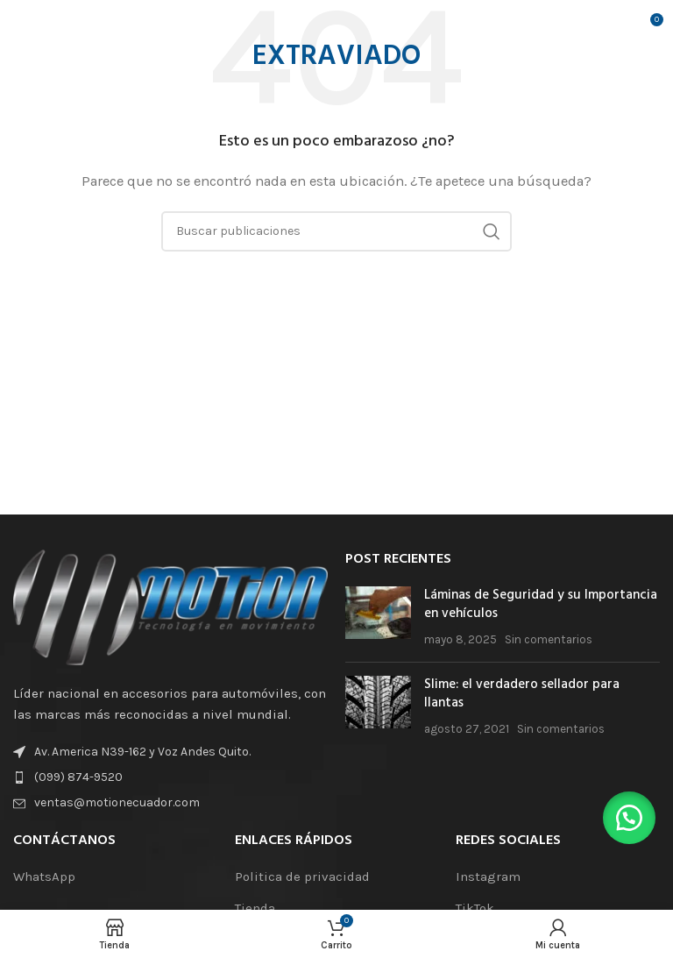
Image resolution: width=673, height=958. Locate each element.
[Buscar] (336, 231)
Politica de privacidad (302, 876)
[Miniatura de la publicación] (378, 617)
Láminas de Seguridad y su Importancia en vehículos (540, 604)
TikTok (475, 908)
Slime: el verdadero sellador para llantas (522, 693)
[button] (629, 817)
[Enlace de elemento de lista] (170, 777)
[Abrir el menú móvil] (40, 26)
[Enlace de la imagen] (170, 606)
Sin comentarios (548, 639)
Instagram (488, 876)
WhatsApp (44, 876)
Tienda (255, 908)
